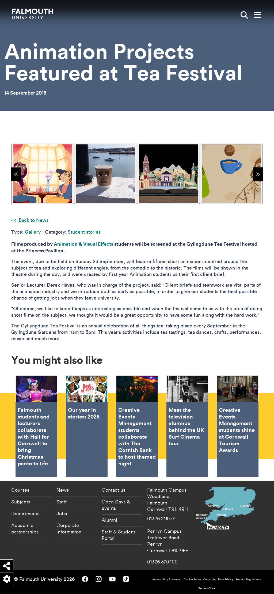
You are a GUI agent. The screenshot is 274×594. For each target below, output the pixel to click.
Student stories (84, 232)
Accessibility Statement (167, 579)
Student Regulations (248, 579)
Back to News (32, 220)
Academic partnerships (25, 528)
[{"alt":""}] (42, 174)
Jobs (61, 513)
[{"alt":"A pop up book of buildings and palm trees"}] (168, 174)
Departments (25, 513)
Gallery (33, 232)
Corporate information (68, 528)
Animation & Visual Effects (83, 244)
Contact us (113, 490)
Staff (61, 502)
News (62, 490)
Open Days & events (116, 505)
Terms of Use (207, 588)
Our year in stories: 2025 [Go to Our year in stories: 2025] (87, 426)
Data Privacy (225, 579)
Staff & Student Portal (118, 535)
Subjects (20, 502)
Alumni (109, 520)
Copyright (209, 579)
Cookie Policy (192, 579)
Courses (20, 490)
